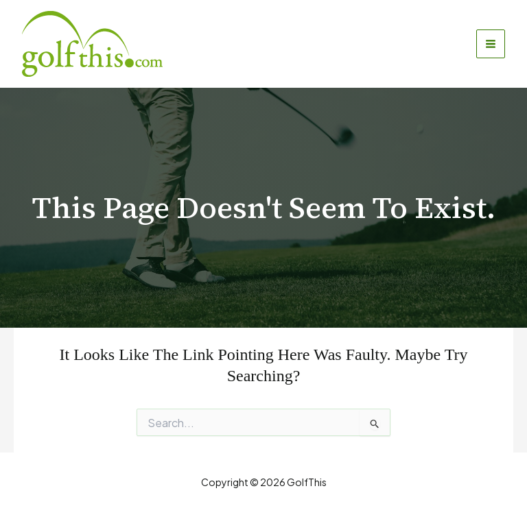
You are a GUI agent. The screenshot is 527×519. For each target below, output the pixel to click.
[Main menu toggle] (490, 43)
